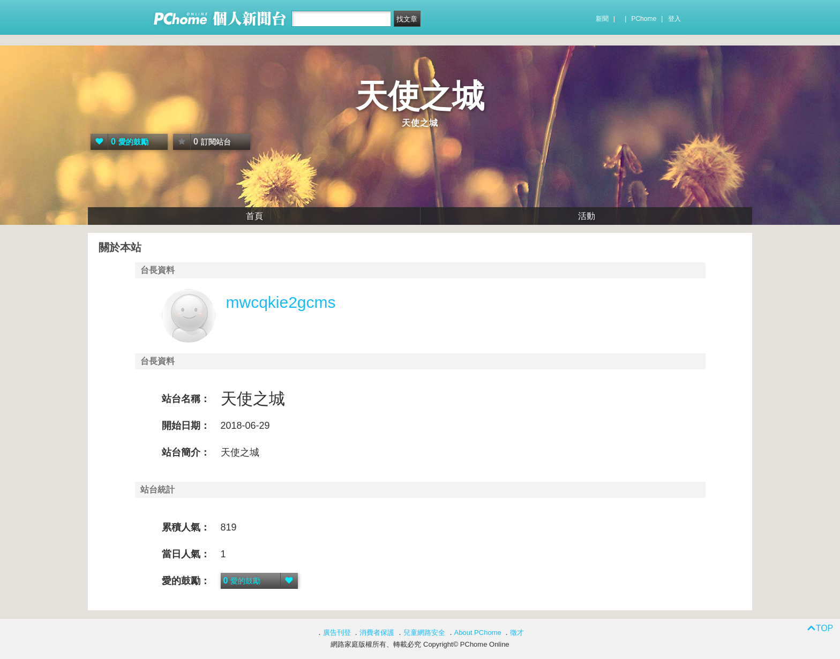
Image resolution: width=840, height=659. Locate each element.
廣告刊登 (337, 632)
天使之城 (420, 96)
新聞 (602, 18)
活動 (586, 216)
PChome (643, 18)
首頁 (254, 216)
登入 (674, 18)
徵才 (517, 632)
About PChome (477, 632)
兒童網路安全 (424, 632)
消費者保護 (376, 632)
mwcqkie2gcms (281, 302)
